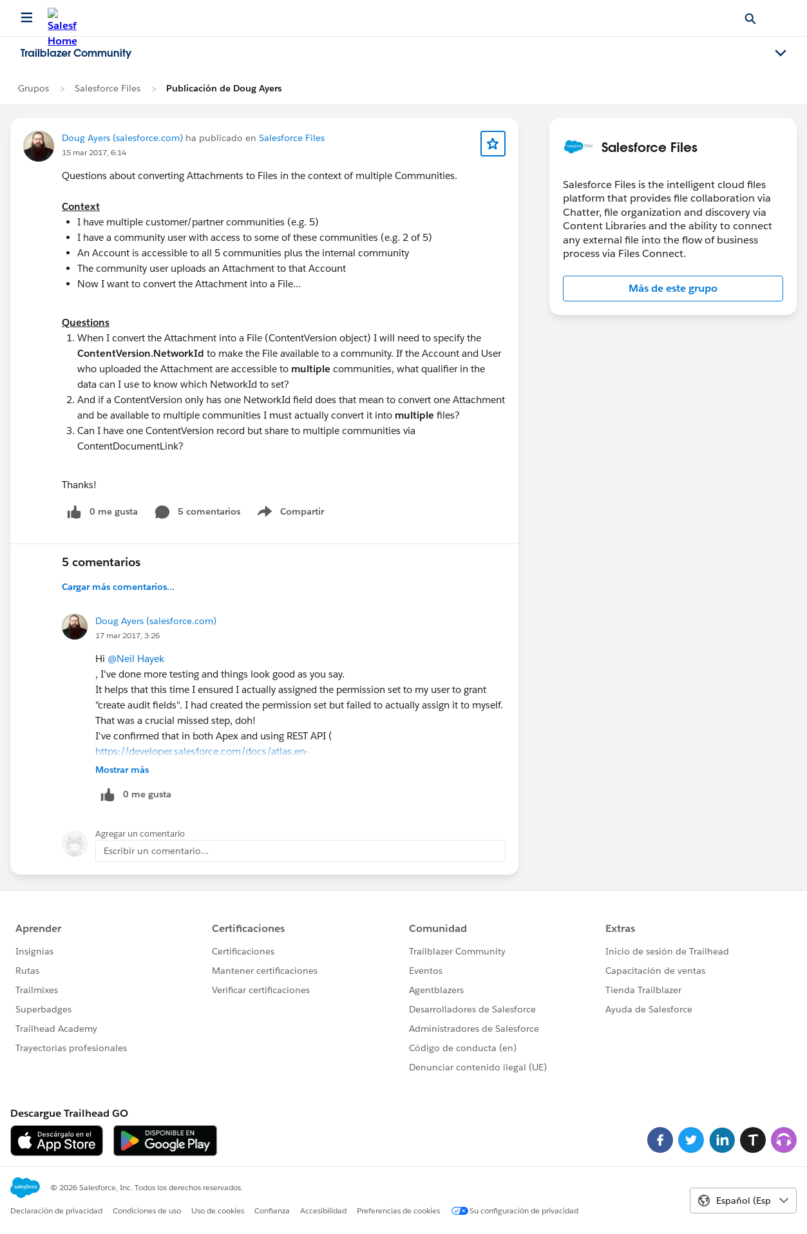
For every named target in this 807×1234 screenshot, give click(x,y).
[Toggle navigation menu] (780, 53)
